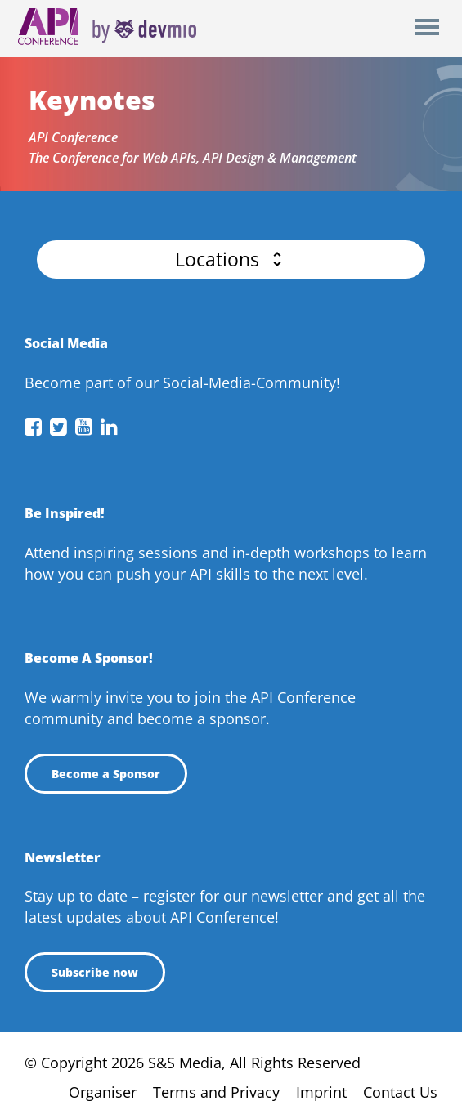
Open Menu (426, 28)
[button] (231, 259)
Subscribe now (95, 972)
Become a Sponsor (106, 773)
